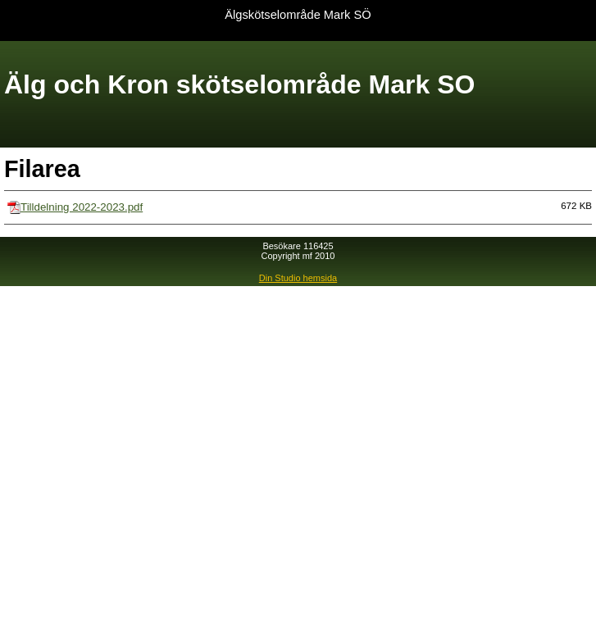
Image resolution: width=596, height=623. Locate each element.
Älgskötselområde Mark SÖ (298, 14)
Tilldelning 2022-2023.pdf (81, 207)
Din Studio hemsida (298, 278)
